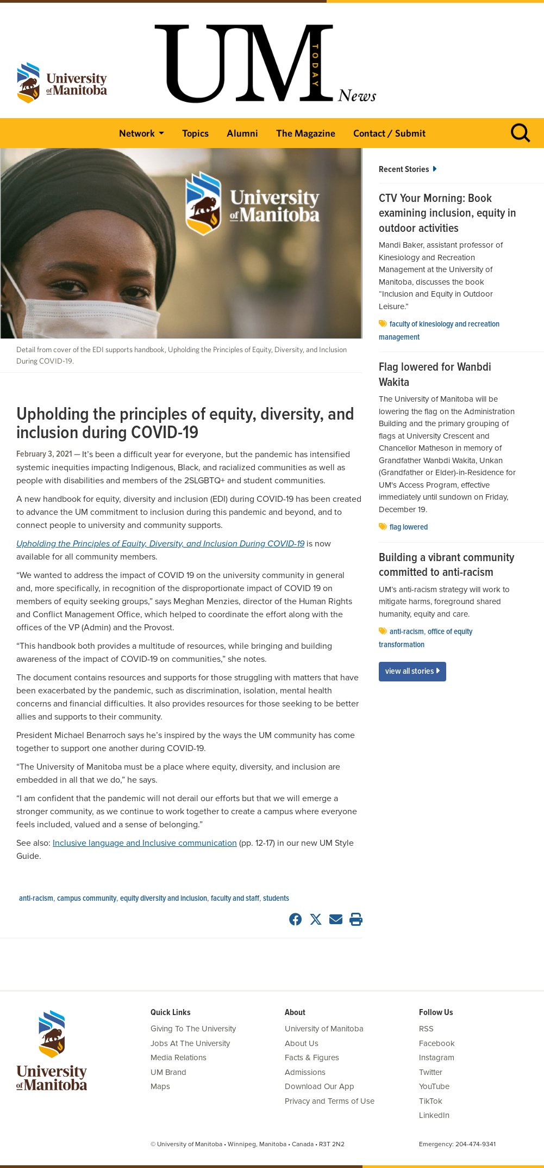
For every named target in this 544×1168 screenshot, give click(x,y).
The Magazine (305, 133)
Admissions (305, 1072)
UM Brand (168, 1072)
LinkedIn (434, 1115)
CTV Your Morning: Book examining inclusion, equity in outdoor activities (447, 214)
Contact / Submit (389, 133)
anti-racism (36, 898)
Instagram (436, 1057)
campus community (86, 898)
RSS (426, 1029)
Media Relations (179, 1057)
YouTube (434, 1086)
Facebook (437, 1043)
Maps (160, 1086)
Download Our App (319, 1086)
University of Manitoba (324, 1029)
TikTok (430, 1101)
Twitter (430, 1072)
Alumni (242, 133)
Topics (195, 133)
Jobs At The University (190, 1043)
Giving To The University (193, 1029)
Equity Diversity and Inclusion (163, 898)
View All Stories (412, 671)
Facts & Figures (312, 1057)
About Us (301, 1043)
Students (276, 898)
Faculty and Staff (235, 898)
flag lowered (409, 527)
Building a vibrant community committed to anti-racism (446, 566)
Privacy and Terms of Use (329, 1101)
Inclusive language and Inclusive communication (145, 843)
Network (137, 133)
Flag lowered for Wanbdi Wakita (435, 375)
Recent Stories (407, 169)
